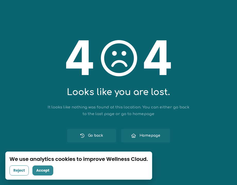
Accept (42, 170)
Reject (19, 170)
